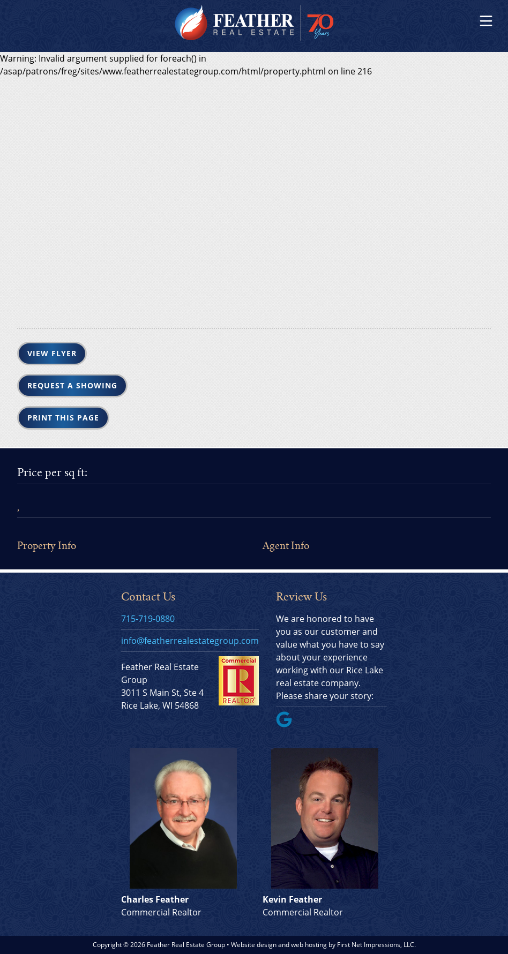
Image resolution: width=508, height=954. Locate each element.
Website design (254, 944)
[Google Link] (288, 724)
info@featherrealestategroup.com (190, 641)
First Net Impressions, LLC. (376, 944)
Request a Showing (72, 385)
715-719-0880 (148, 619)
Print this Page (63, 417)
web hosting (309, 944)
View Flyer (52, 353)
